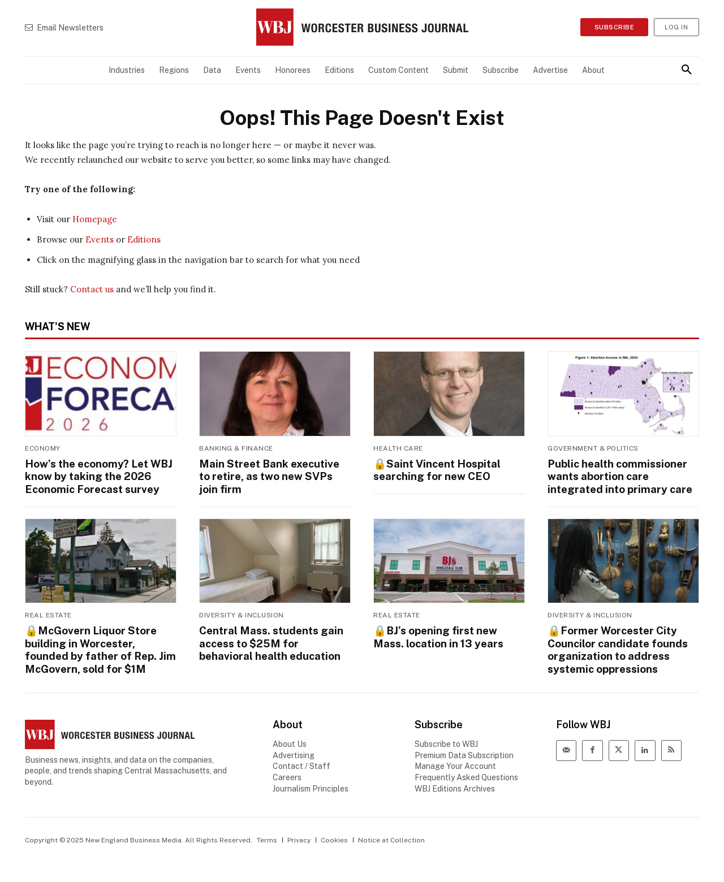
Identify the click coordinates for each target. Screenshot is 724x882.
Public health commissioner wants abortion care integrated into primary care (618, 475)
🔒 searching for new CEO (435, 469)
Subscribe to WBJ (446, 740)
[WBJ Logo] (361, 27)
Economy (43, 448)
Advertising (293, 750)
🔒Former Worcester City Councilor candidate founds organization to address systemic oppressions (617, 646)
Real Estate (48, 613)
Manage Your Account (455, 762)
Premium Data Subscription (464, 750)
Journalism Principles (310, 784)
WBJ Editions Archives (455, 784)
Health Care (398, 448)
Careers (287, 772)
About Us (290, 740)
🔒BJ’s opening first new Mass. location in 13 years (437, 634)
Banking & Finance (236, 448)
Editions (144, 239)
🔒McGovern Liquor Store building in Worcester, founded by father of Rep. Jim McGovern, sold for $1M (98, 646)
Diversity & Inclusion (241, 613)
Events (99, 239)
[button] (686, 70)
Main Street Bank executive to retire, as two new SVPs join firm (274, 475)
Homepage (94, 219)
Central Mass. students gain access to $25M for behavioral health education (270, 640)
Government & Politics (593, 448)
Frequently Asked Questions (466, 772)
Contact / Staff (301, 762)
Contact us (92, 289)
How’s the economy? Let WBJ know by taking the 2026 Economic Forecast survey (96, 475)
